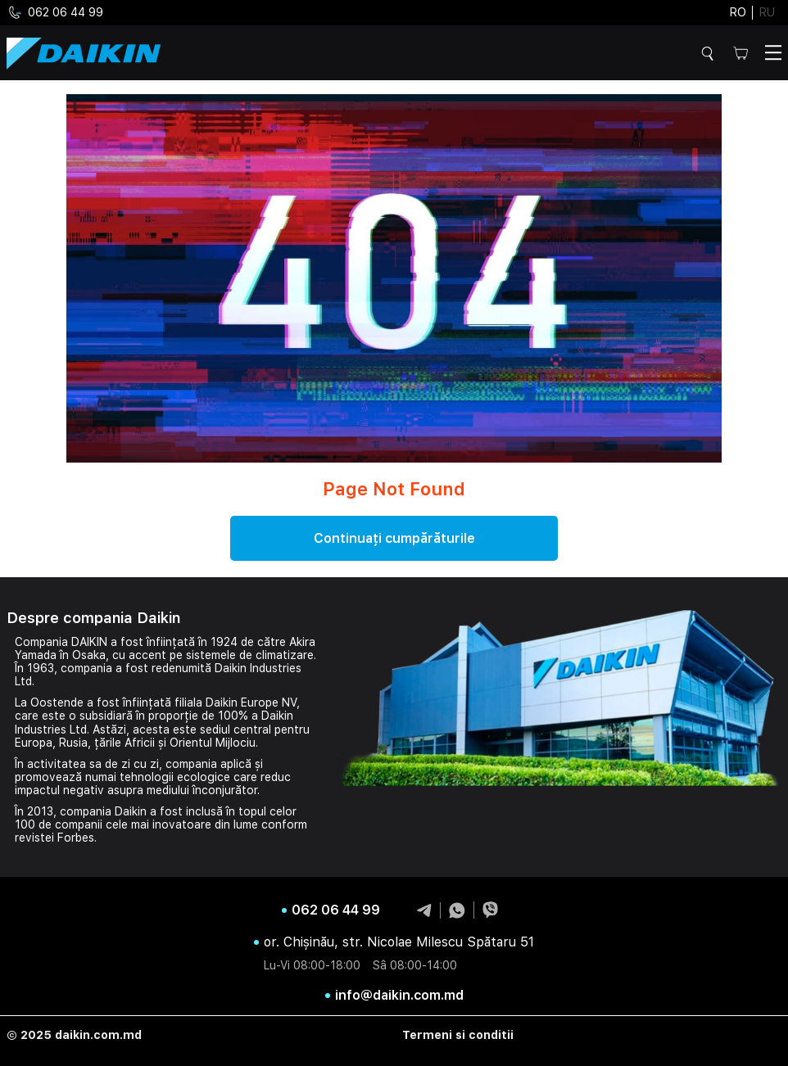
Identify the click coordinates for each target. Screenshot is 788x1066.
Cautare (710, 53)
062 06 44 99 (55, 12)
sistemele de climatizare (250, 655)
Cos (740, 53)
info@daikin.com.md (399, 995)
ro (738, 12)
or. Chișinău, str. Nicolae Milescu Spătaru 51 (399, 942)
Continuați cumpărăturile (394, 538)
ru (767, 12)
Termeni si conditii (458, 1034)
